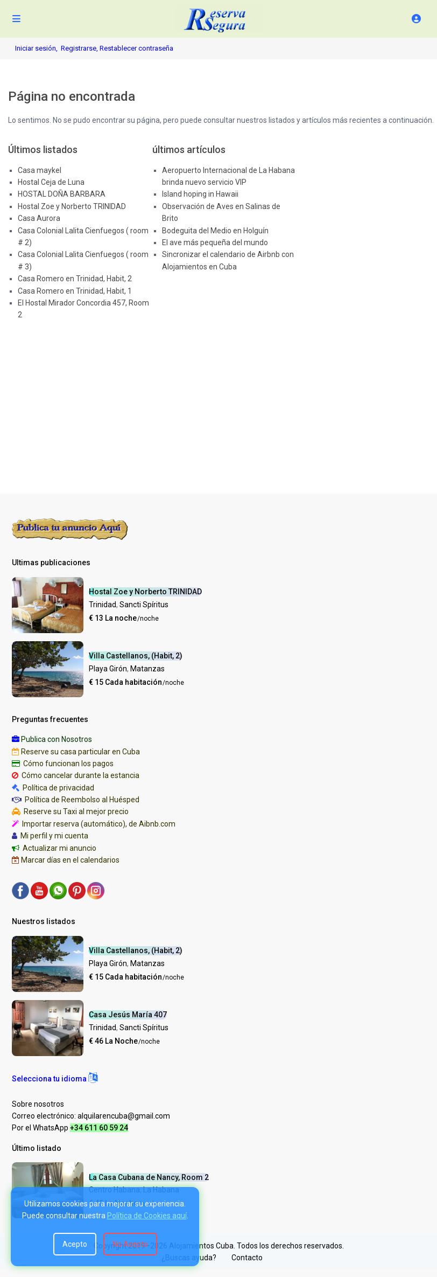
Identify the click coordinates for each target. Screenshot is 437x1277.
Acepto (74, 1244)
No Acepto (130, 1244)
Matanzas (147, 668)
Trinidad (102, 604)
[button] (54, 1078)
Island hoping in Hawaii (200, 194)
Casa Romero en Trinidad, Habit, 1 (75, 291)
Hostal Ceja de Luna (51, 182)
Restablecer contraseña (136, 48)
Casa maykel (39, 170)
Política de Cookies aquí (147, 1215)
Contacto (247, 1257)
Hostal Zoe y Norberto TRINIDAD (72, 206)
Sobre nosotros (38, 1104)
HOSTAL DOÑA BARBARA (61, 194)
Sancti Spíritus (143, 604)
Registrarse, (80, 48)
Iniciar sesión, (36, 48)
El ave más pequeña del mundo (215, 242)
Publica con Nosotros (56, 739)
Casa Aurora (39, 218)
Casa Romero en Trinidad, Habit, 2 (75, 278)
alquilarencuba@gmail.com (123, 1116)
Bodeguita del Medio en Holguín (215, 230)
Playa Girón (108, 668)
